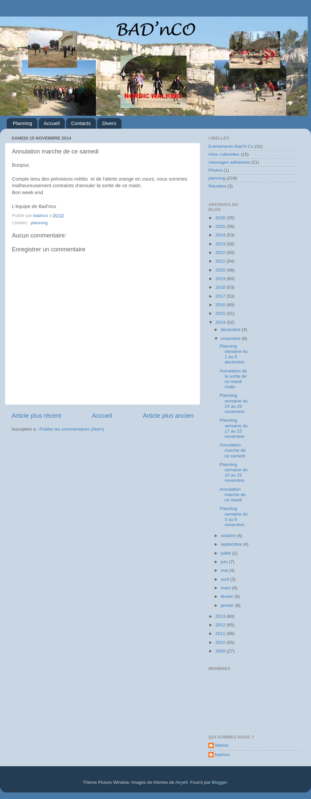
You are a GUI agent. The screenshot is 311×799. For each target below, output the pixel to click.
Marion (222, 745)
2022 (221, 252)
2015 (221, 313)
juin (225, 561)
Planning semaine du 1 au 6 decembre (234, 354)
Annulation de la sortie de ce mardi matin (233, 379)
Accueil (52, 123)
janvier (228, 605)
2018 (221, 287)
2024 (221, 234)
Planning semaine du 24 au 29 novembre (234, 403)
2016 (221, 304)
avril (225, 579)
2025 (221, 226)
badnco (222, 754)
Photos (215, 170)
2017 (221, 296)
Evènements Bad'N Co (230, 146)
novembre (231, 338)
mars (226, 587)
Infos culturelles (224, 154)
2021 (221, 261)
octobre (229, 535)
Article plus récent (36, 415)
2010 (221, 642)
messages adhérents (229, 162)
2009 (221, 651)
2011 (221, 633)
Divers (109, 123)
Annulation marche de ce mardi (233, 494)
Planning (22, 123)
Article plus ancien (168, 415)
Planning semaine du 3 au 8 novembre (234, 516)
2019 (221, 278)
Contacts (81, 123)
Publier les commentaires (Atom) (71, 429)
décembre (231, 329)
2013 (221, 616)
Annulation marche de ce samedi (233, 450)
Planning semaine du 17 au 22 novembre (234, 428)
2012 (221, 624)
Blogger (219, 782)
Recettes (217, 186)
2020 (221, 270)
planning (39, 222)
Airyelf (181, 782)
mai (225, 570)
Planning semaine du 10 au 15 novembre (234, 472)
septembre (232, 544)
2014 (221, 322)
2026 (221, 217)
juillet (226, 553)
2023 (221, 243)
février (227, 596)
